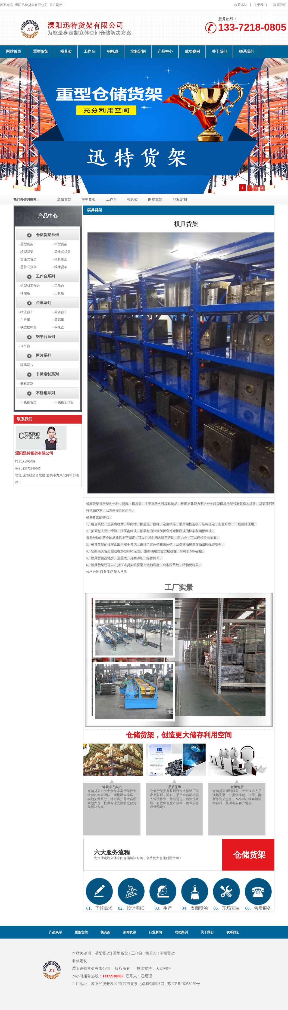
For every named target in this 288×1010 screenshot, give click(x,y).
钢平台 (25, 346)
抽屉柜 (25, 293)
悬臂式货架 (28, 267)
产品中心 (165, 51)
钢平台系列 (45, 337)
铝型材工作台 (30, 286)
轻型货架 (26, 252)
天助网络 (163, 969)
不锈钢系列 (45, 393)
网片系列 (43, 355)
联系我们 (279, 5)
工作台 (89, 51)
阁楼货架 (155, 199)
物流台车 (26, 312)
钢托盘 (112, 51)
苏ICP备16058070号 (183, 984)
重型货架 (40, 51)
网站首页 (13, 51)
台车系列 (43, 303)
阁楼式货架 (62, 252)
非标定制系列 (47, 374)
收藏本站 (240, 5)
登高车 (59, 320)
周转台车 (60, 312)
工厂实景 (179, 587)
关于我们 (260, 5)
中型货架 (60, 244)
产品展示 (55, 932)
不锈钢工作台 (64, 402)
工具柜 (59, 293)
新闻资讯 (129, 932)
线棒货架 (60, 267)
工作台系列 (45, 276)
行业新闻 (155, 932)
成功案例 (192, 51)
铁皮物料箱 (28, 327)
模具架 (66, 51)
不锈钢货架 (28, 402)
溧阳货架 (64, 199)
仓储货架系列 (47, 235)
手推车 (25, 320)
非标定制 (138, 51)
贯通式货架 (28, 259)
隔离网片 (26, 365)
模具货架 (60, 259)
